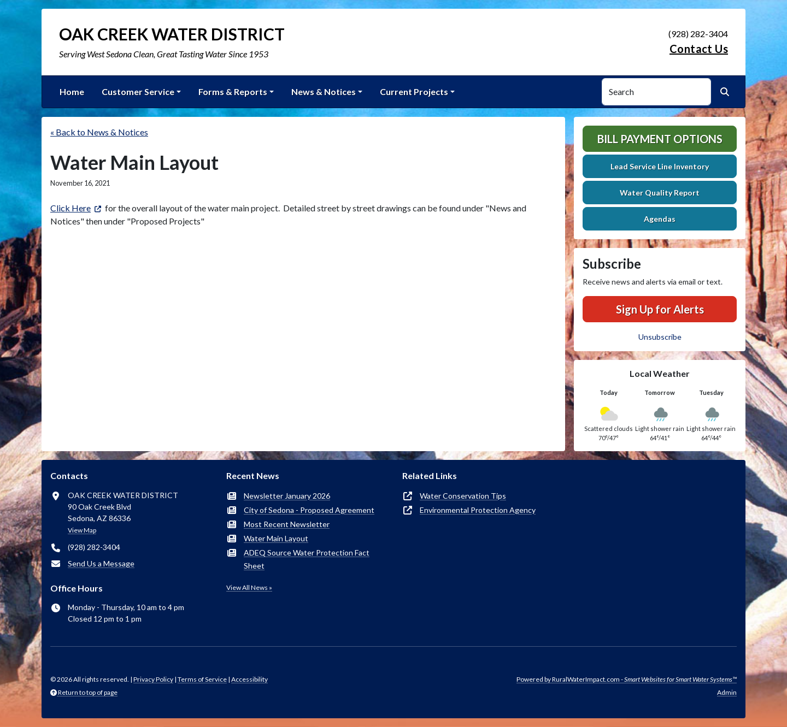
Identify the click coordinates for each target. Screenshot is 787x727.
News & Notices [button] (323, 91)
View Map (82, 530)
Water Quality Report (660, 192)
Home (72, 91)
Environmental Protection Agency (478, 510)
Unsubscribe (660, 336)
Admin (727, 692)
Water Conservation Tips (463, 495)
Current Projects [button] (414, 91)
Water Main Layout (276, 538)
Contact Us (698, 48)
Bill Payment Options (660, 138)
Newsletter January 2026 (287, 495)
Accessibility (249, 679)
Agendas (660, 218)
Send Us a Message (101, 563)
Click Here (70, 208)
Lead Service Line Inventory (659, 166)
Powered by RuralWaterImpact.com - (626, 679)
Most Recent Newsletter (287, 524)
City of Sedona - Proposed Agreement (309, 510)
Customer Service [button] (138, 91)
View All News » (249, 587)
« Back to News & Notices (99, 132)
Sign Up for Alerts (660, 309)
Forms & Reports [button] (232, 91)
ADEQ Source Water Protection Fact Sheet (306, 559)
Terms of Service (202, 679)
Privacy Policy (153, 679)
